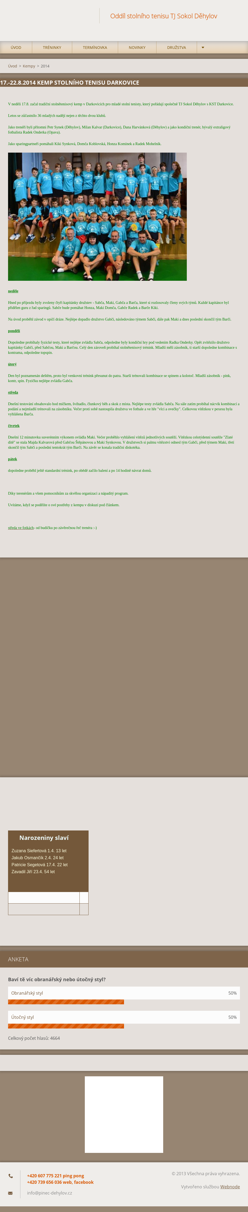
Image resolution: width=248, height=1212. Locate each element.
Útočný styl (22, 1011)
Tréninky (52, 40)
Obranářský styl (27, 987)
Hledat (234, 15)
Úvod (16, 40)
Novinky (137, 40)
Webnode (230, 1180)
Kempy (29, 59)
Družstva (176, 40)
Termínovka (95, 40)
